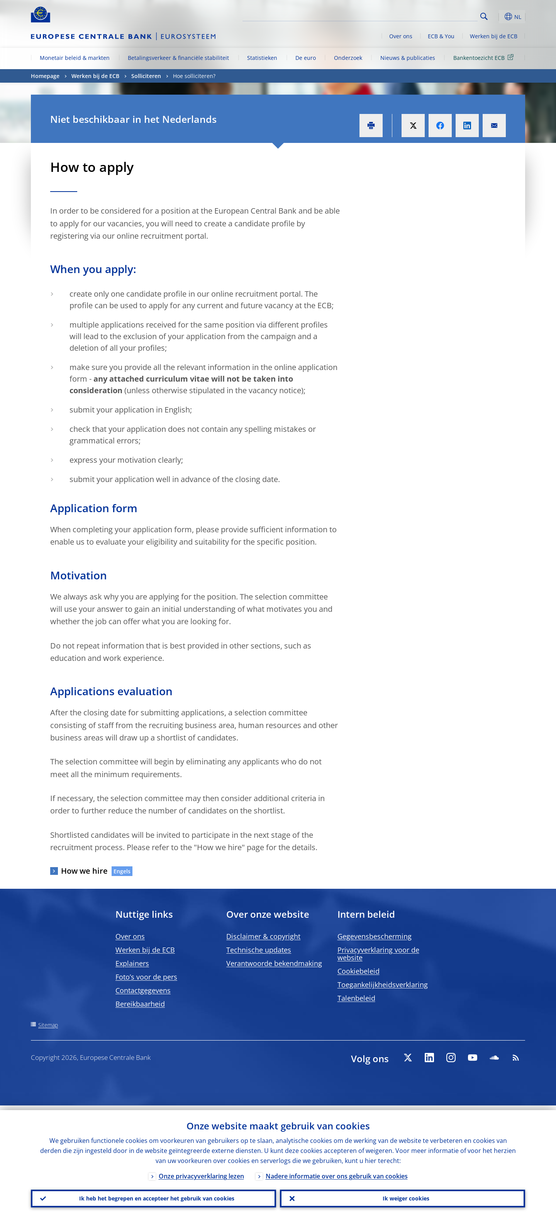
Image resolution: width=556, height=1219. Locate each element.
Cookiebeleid (358, 971)
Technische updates (258, 949)
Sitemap (48, 1025)
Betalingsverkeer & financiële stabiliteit (178, 57)
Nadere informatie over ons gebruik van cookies (337, 1171)
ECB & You (441, 36)
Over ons (400, 36)
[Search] (439, 15)
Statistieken (262, 57)
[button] (498, 16)
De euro (305, 57)
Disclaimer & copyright (263, 936)
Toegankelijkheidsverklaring (382, 984)
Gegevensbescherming (374, 936)
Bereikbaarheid (140, 1003)
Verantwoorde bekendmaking (274, 963)
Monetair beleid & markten (75, 57)
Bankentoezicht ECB (484, 57)
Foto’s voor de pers (146, 976)
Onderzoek (348, 57)
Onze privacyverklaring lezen (201, 1171)
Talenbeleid (356, 998)
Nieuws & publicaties (407, 57)
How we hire (84, 871)
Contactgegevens (143, 990)
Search (484, 16)
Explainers (132, 963)
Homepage (45, 76)
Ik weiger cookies (402, 1196)
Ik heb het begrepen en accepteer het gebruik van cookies (153, 1196)
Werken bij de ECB (493, 36)
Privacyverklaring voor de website (378, 953)
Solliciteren (146, 76)
